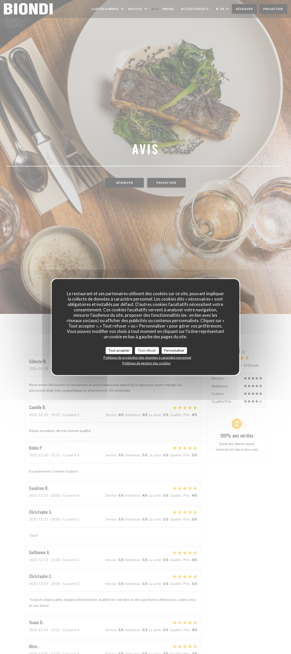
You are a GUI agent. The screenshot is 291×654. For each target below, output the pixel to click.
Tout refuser (147, 350)
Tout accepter (118, 350)
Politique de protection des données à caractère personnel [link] (147, 357)
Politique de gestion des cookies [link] (146, 363)
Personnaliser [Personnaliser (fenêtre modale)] (174, 350)
